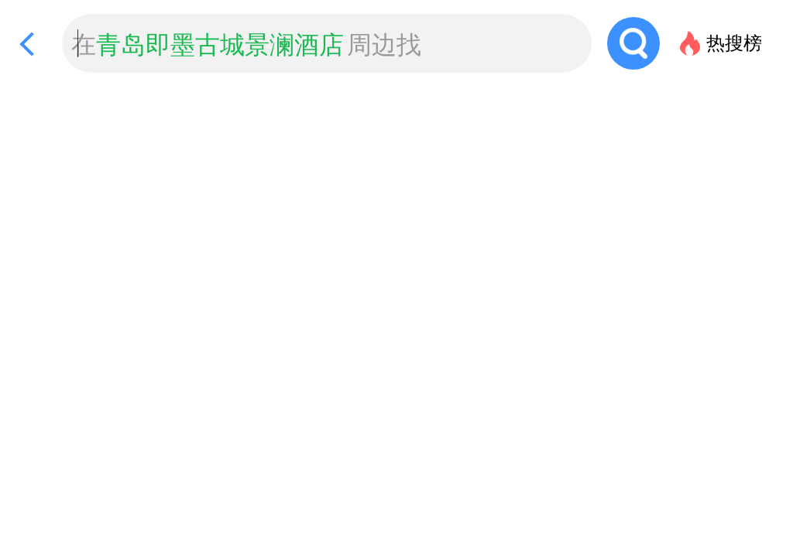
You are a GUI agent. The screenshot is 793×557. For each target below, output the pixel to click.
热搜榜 (734, 42)
